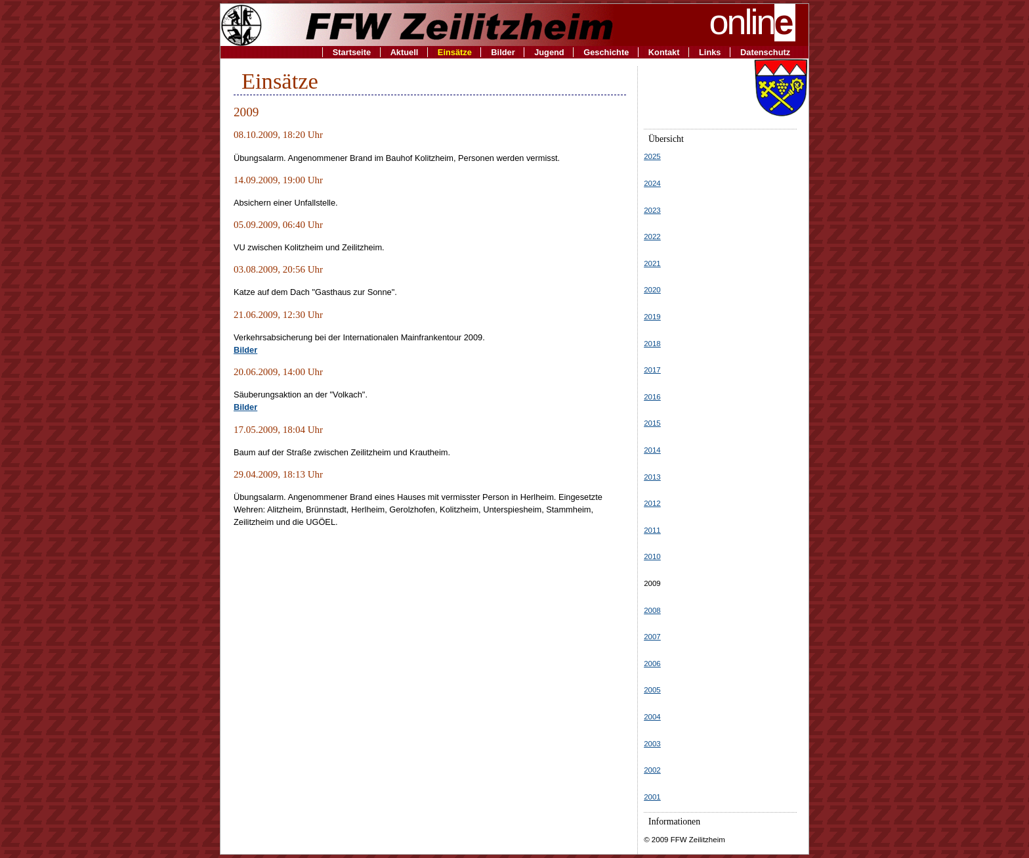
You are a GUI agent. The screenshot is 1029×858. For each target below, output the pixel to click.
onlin (752, 21)
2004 (652, 717)
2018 (652, 344)
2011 (652, 530)
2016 (652, 397)
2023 (652, 210)
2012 (652, 503)
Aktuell (404, 52)
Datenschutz (765, 52)
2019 (652, 317)
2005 (652, 690)
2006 (652, 663)
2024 (652, 183)
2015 (652, 423)
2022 (652, 236)
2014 (652, 450)
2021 (652, 263)
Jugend (549, 52)
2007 (652, 637)
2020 (652, 290)
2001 (652, 797)
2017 (652, 370)
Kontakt (664, 52)
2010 (652, 556)
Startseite (352, 52)
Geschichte (606, 52)
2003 (652, 744)
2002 (652, 770)
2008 (652, 610)
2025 (652, 156)
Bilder (502, 52)
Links (710, 52)
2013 (652, 477)
